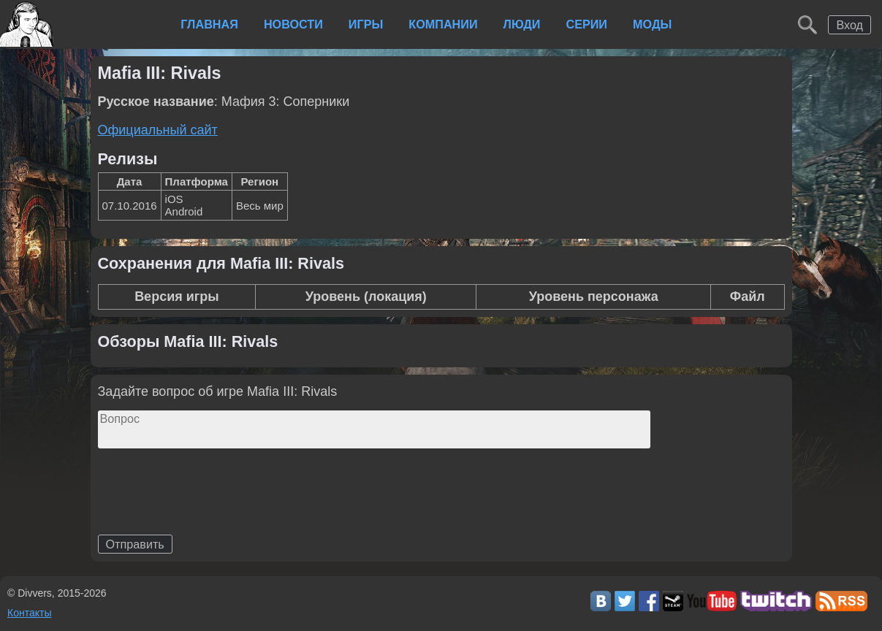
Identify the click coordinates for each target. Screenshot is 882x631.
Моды (652, 24)
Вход (849, 24)
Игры (366, 24)
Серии (586, 24)
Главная (209, 24)
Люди (522, 24)
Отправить (135, 544)
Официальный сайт (158, 130)
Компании (442, 24)
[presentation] (209, 518)
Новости (293, 24)
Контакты (29, 613)
